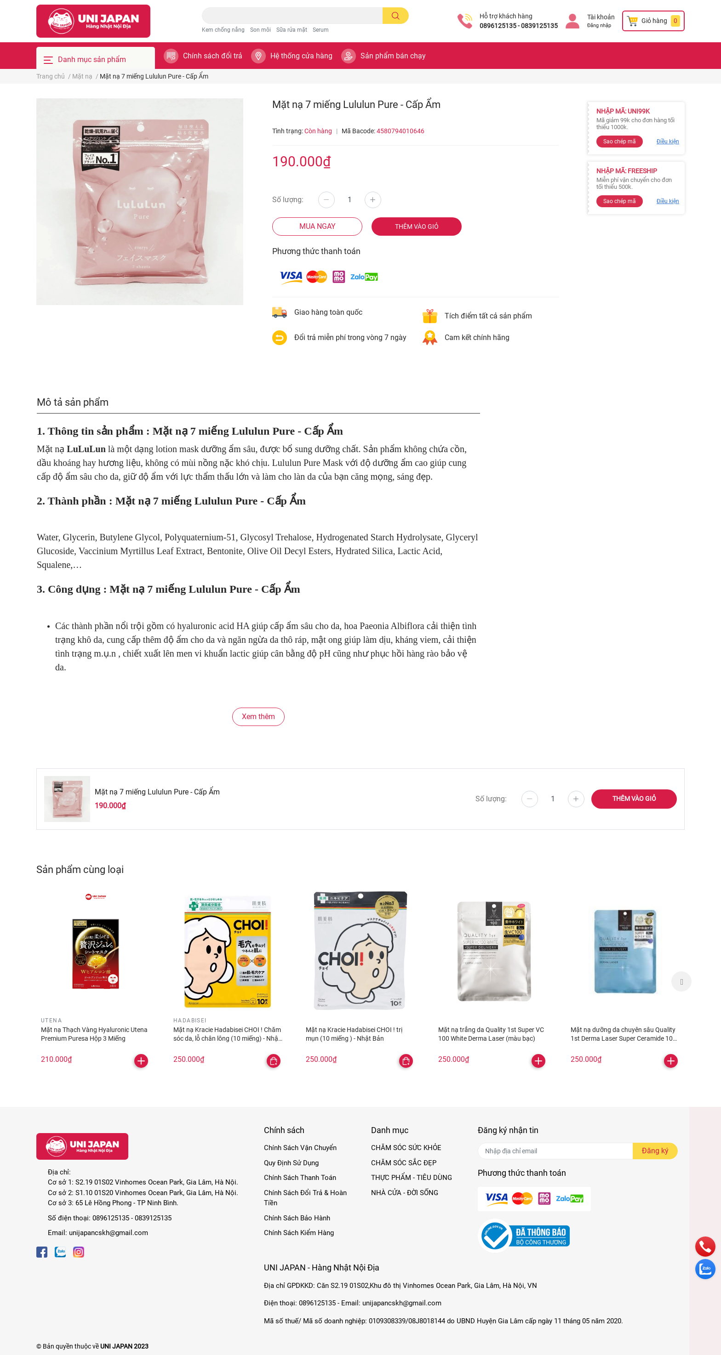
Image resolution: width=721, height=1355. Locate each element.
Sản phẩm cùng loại (80, 869)
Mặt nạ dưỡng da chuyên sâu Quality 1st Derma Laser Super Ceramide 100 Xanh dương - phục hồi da (623, 1038)
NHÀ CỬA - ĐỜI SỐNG (404, 1193)
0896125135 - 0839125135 (519, 25)
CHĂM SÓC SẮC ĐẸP (403, 1163)
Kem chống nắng (223, 30)
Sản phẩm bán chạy (393, 55)
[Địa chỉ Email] (578, 1151)
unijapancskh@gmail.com (108, 1233)
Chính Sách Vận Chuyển (300, 1148)
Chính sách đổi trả (212, 55)
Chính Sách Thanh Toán (300, 1178)
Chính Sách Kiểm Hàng (299, 1233)
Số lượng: (287, 199)
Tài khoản (601, 17)
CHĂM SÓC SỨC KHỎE (406, 1148)
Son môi (260, 30)
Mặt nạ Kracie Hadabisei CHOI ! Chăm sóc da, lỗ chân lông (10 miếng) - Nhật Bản (227, 1038)
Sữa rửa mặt (291, 30)
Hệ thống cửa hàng (301, 55)
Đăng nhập (599, 25)
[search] (396, 15)
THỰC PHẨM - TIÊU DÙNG (411, 1178)
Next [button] (681, 981)
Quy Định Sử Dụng (291, 1163)
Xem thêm (258, 716)
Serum (321, 30)
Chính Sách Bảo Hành (297, 1218)
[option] (95, 982)
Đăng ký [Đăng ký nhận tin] (655, 1150)
